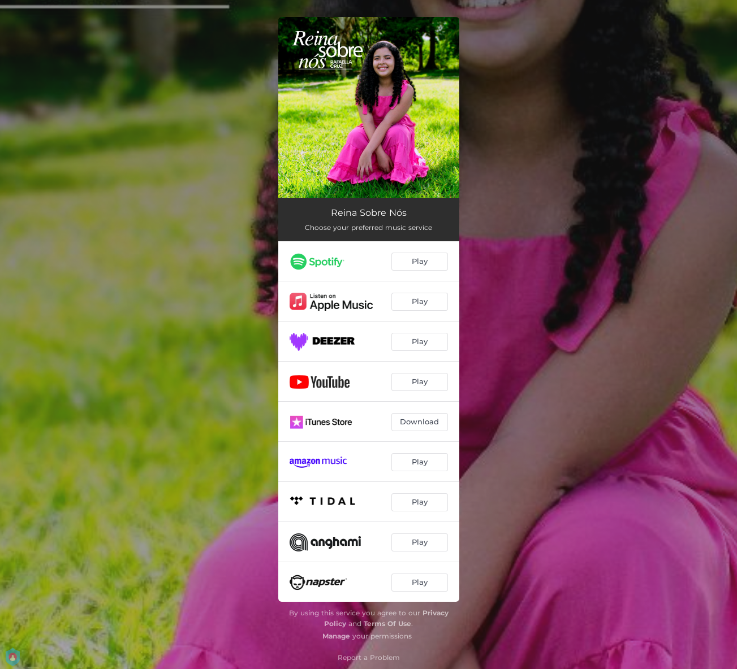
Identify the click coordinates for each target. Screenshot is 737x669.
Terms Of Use (387, 623)
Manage (336, 636)
